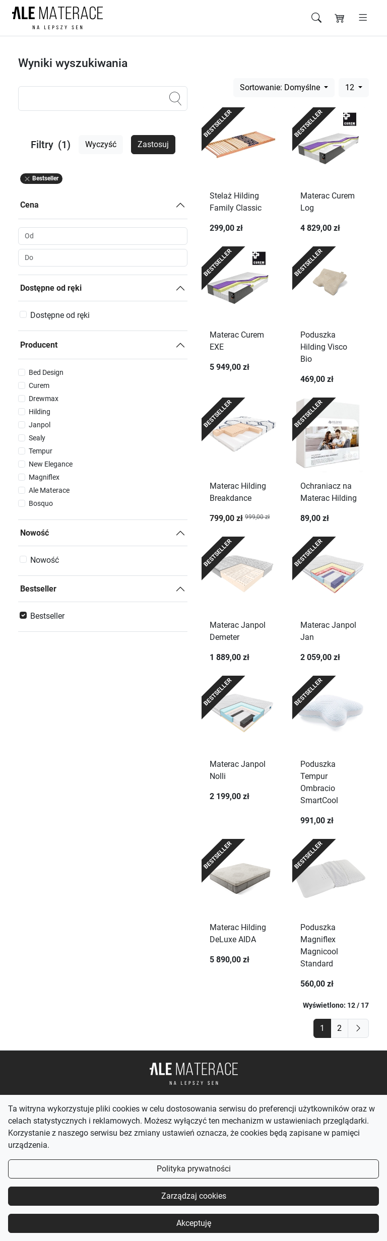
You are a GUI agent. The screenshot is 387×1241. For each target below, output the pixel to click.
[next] (358, 1028)
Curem (39, 385)
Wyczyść (100, 144)
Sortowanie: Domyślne (281, 87)
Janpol (39, 425)
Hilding (39, 412)
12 (350, 87)
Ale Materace (49, 490)
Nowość (34, 533)
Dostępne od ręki (51, 288)
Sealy (37, 438)
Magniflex (44, 477)
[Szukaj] (316, 18)
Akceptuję (193, 1223)
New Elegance (51, 464)
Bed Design (46, 372)
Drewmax (43, 399)
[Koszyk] (339, 18)
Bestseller (38, 589)
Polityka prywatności (194, 1168)
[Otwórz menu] (363, 18)
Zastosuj (153, 144)
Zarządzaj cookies (193, 1196)
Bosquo (41, 503)
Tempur (40, 451)
